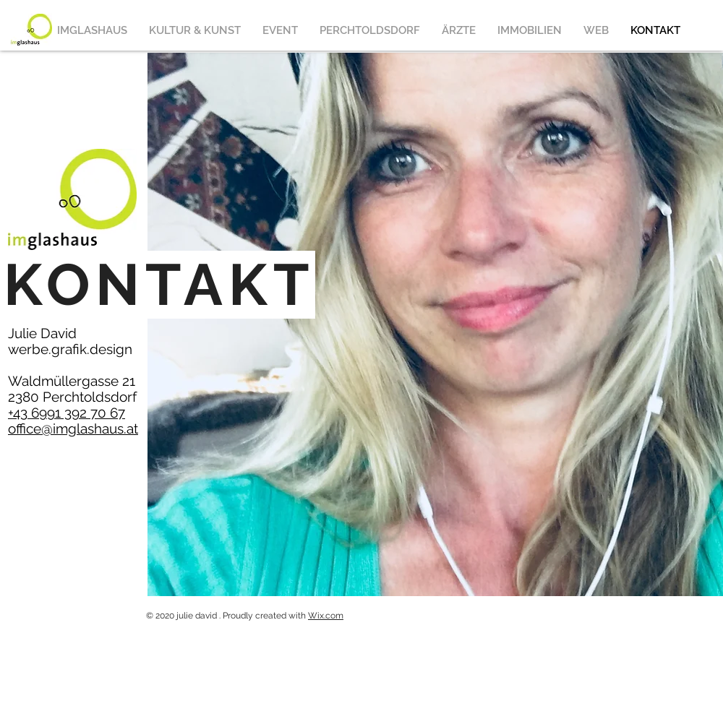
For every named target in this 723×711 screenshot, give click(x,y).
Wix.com (325, 616)
